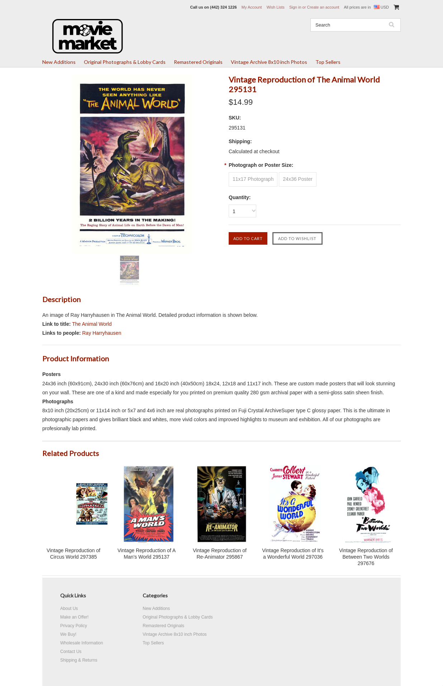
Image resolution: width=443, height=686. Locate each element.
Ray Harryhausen (101, 333)
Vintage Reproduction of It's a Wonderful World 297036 (292, 554)
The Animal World (91, 324)
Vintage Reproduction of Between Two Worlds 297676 (366, 557)
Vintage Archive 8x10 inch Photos (269, 62)
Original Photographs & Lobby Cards (125, 62)
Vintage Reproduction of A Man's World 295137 (147, 554)
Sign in (295, 7)
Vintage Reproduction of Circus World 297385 (73, 554)
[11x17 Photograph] (253, 179)
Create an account (323, 7)
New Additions (59, 62)
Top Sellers (327, 62)
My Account (252, 7)
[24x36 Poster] (297, 179)
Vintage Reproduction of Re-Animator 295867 (220, 554)
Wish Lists (276, 7)
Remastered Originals (198, 62)
